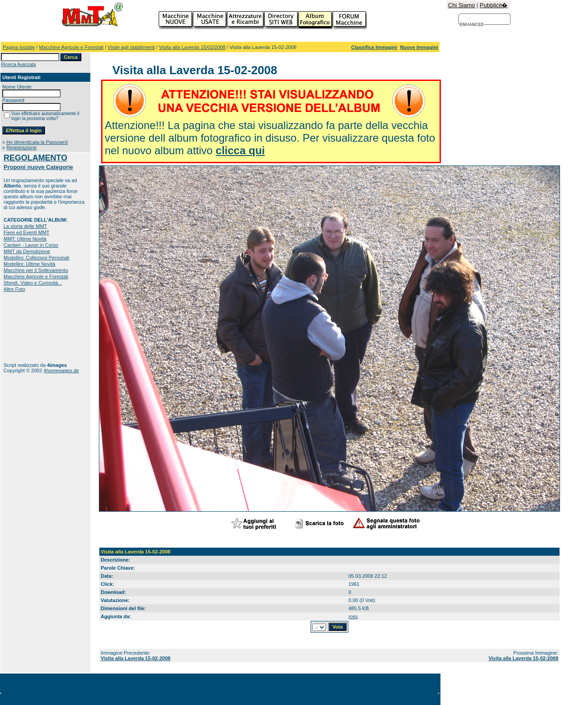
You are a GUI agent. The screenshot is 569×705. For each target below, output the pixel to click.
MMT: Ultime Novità (25, 238)
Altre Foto (14, 289)
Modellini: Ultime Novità (29, 264)
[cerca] (472, 24)
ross (353, 616)
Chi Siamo (461, 5)
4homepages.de (61, 370)
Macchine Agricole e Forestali (71, 47)
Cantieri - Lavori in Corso (31, 245)
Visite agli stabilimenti (131, 47)
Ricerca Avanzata (18, 64)
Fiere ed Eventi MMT (26, 232)
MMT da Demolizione (27, 251)
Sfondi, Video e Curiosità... (33, 283)
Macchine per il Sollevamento (36, 270)
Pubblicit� (493, 5)
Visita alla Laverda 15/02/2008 (192, 47)
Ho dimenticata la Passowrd (36, 142)
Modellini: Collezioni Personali (36, 257)
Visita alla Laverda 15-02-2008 (135, 658)
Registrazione (21, 147)
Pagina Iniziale (19, 47)
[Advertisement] (32, 327)
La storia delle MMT (25, 226)
